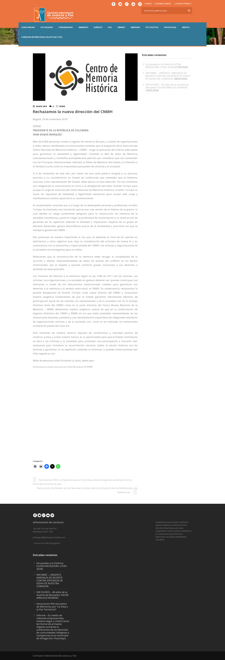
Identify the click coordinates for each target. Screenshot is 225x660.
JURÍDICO (98, 27)
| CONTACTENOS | (183, 3)
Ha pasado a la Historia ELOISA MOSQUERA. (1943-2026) (163, 66)
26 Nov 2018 (41, 106)
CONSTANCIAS (28, 27)
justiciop (79, 367)
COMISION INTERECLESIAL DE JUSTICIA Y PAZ (41, 37)
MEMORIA (135, 27)
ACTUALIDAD (47, 27)
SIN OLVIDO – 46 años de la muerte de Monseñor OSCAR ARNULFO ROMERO (167, 86)
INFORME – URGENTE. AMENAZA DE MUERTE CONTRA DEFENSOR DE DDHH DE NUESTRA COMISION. (168, 75)
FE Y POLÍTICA (152, 27)
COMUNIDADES (66, 27)
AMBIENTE (83, 27)
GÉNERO (121, 27)
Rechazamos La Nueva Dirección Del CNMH (53, 367)
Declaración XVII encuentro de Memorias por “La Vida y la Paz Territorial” (52, 606)
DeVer (62, 106)
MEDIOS (186, 27)
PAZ (110, 27)
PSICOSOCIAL (170, 27)
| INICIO (148, 3)
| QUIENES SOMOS (162, 3)
